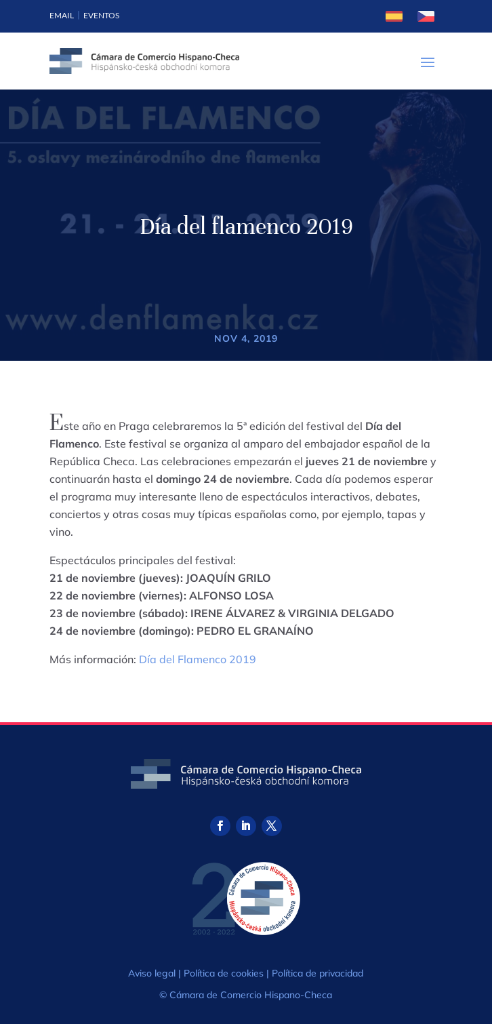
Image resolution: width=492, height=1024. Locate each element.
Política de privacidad (317, 973)
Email (61, 15)
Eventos (101, 15)
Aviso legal (152, 973)
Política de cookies (224, 973)
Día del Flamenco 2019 (197, 659)
